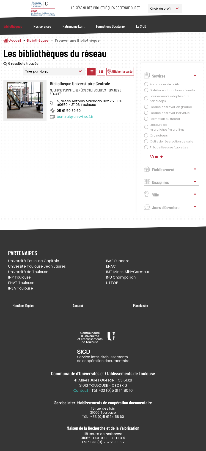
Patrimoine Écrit (74, 26)
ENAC (111, 266)
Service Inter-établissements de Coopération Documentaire (43, 8)
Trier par (31, 71)
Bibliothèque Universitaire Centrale (80, 83)
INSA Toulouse (20, 288)
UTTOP (112, 282)
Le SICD (141, 26)
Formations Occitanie (110, 26)
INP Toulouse (19, 277)
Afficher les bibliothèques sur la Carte (120, 71)
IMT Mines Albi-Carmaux (128, 271)
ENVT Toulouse (21, 282)
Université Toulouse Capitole (33, 260)
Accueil (15, 40)
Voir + (156, 156)
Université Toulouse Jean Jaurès (37, 266)
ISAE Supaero (117, 260)
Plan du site (140, 305)
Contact (78, 305)
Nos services (42, 26)
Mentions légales (23, 305)
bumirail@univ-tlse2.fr (75, 116)
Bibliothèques (12, 26)
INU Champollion (121, 277)
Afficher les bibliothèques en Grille (101, 71)
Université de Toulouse (28, 271)
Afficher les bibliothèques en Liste (91, 71)
